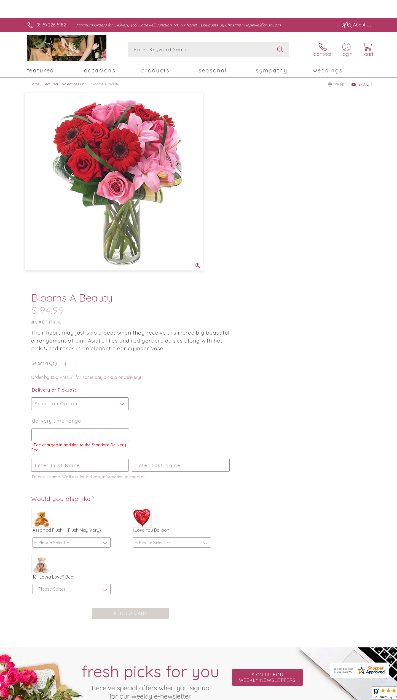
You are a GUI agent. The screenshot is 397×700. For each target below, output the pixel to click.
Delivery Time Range (224, 229)
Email (360, 84)
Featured (51, 84)
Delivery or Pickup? (220, 198)
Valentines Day (74, 84)
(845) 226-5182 (51, 25)
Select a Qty (211, 172)
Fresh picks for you (150, 489)
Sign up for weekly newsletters (267, 486)
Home (34, 84)
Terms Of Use (296, 694)
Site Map (357, 694)
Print (336, 84)
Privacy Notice (329, 694)
